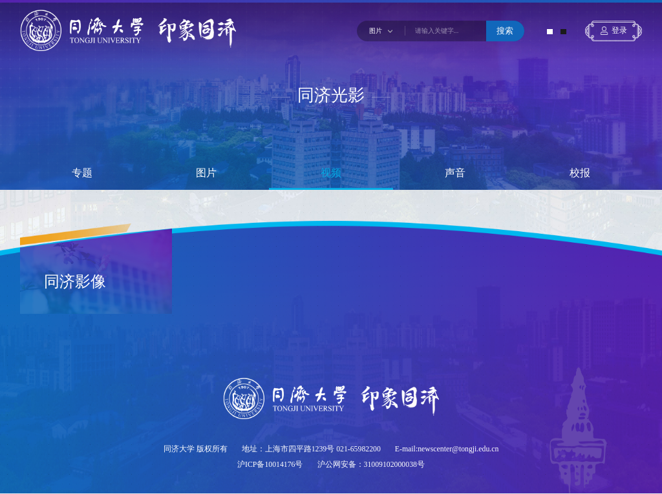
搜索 (504, 31)
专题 (82, 173)
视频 (331, 173)
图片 (206, 173)
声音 (455, 173)
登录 (619, 30)
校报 (580, 173)
